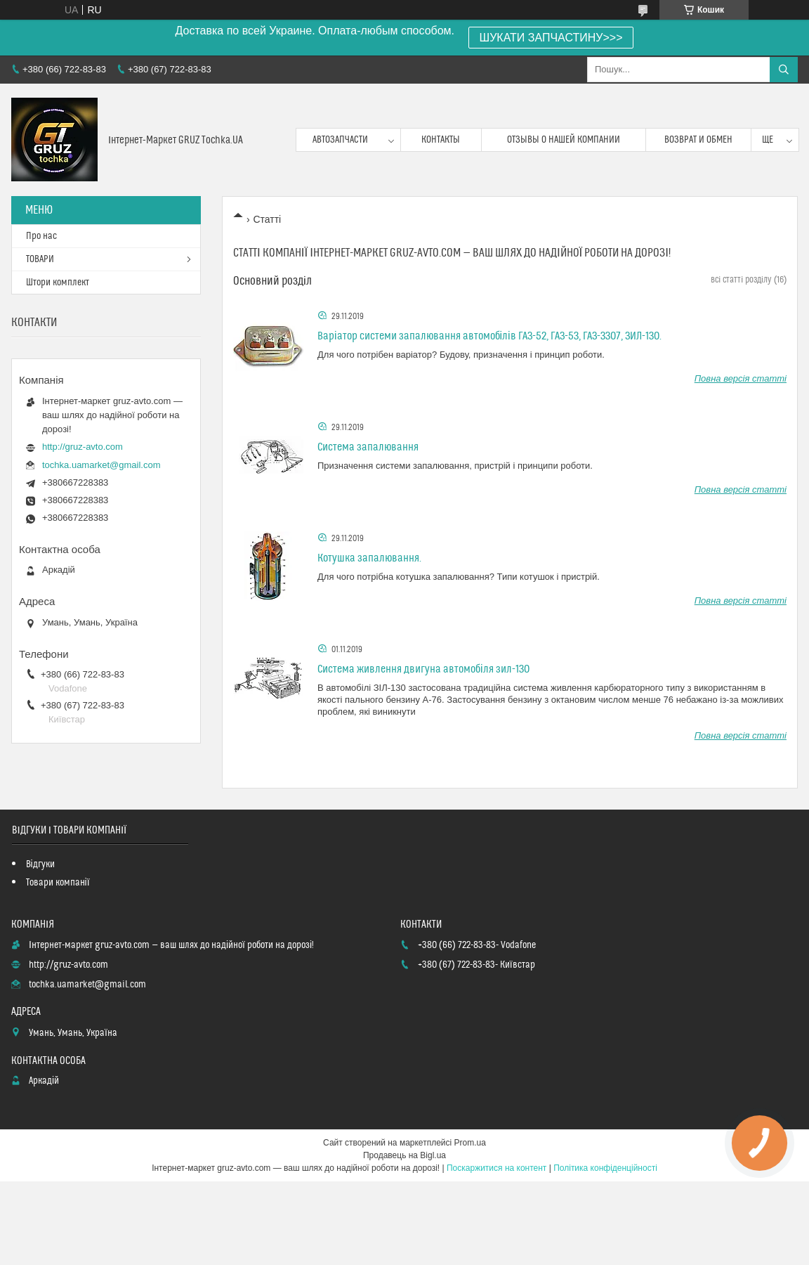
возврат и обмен (698, 139)
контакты (440, 139)
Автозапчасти (340, 139)
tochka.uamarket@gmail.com (101, 465)
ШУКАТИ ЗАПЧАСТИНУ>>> (551, 38)
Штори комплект (57, 282)
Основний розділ (272, 281)
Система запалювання (368, 447)
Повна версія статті (741, 378)
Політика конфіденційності (605, 1168)
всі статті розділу (741, 279)
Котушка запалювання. (369, 558)
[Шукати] (784, 69)
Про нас (41, 236)
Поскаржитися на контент (496, 1168)
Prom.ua (470, 1143)
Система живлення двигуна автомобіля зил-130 (423, 669)
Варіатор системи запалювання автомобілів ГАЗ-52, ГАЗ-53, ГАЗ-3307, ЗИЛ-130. (489, 336)
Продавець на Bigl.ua (404, 1155)
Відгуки (40, 864)
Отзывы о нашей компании (563, 139)
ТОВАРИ (40, 259)
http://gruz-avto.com (82, 446)
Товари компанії (58, 882)
